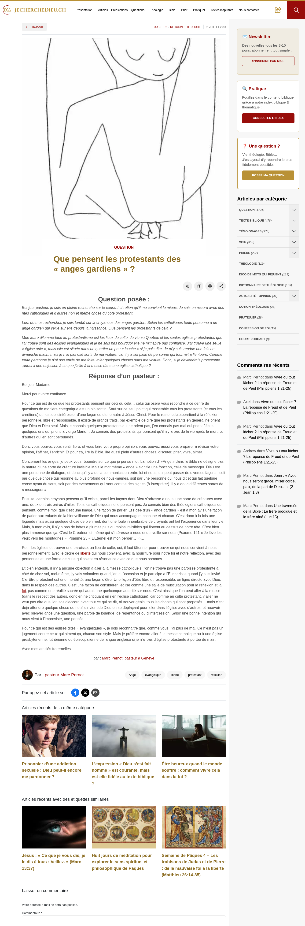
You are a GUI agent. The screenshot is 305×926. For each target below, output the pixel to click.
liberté (85, 553)
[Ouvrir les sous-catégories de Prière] (294, 253)
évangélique (153, 675)
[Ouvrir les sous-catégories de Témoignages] (294, 231)
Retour (34, 26)
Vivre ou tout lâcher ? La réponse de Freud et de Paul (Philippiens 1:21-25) (270, 382)
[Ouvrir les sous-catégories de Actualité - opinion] (294, 296)
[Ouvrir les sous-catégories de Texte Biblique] (294, 220)
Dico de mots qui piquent (264, 274)
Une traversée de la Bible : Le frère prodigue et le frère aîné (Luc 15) (270, 511)
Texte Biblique (255, 220)
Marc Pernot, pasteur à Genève (128, 658)
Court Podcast (254, 339)
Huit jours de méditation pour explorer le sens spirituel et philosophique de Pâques (122, 862)
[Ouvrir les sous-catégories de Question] (294, 209)
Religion (176, 27)
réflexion (216, 675)
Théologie (156, 10)
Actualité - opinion (258, 296)
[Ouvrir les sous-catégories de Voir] (294, 242)
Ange (132, 675)
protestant (195, 675)
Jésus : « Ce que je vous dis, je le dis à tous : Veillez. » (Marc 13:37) (53, 862)
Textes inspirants (222, 10)
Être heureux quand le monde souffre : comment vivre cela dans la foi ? (192, 770)
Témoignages (254, 231)
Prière (248, 253)
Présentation (84, 10)
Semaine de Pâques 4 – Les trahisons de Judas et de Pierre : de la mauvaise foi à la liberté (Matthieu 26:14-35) (194, 865)
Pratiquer (199, 10)
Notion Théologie (257, 306)
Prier (184, 10)
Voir (246, 242)
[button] (278, 10)
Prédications (119, 10)
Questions (137, 10)
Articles (103, 10)
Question (160, 27)
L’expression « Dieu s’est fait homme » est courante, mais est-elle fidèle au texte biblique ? (123, 773)
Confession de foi (257, 328)
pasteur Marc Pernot (64, 674)
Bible (172, 10)
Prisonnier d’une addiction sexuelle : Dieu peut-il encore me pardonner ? (51, 770)
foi (24, 591)
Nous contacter (249, 10)
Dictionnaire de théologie (265, 285)
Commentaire (32, 913)
